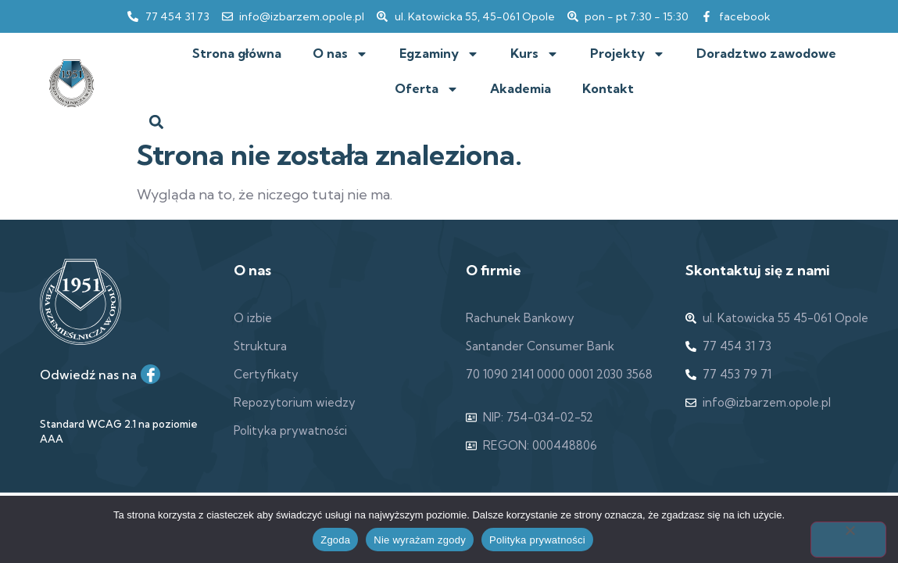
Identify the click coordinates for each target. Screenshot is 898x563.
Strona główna (236, 53)
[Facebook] (150, 374)
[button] (157, 121)
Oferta (427, 89)
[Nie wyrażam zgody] (848, 540)
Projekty (627, 54)
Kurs (534, 54)
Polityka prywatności (537, 540)
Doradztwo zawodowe (766, 53)
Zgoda (335, 540)
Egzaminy (439, 54)
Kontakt (608, 88)
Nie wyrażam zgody (420, 540)
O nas (340, 54)
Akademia (520, 88)
